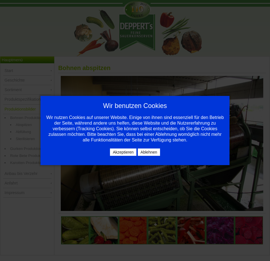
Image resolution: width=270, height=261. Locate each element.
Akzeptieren (123, 152)
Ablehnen (149, 152)
